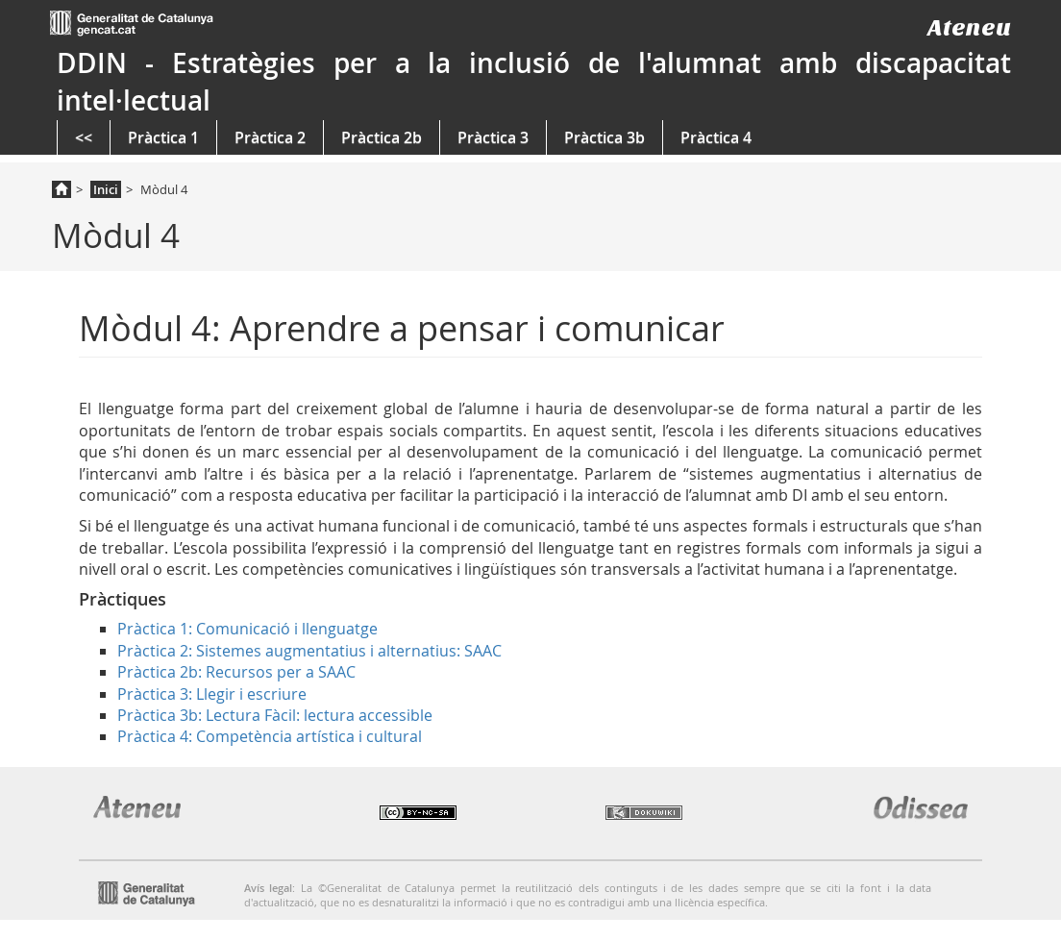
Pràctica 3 (493, 137)
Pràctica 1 (163, 137)
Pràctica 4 (716, 137)
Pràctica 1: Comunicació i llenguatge (247, 628)
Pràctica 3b (604, 137)
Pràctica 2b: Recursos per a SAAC (236, 671)
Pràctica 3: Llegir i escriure (212, 694)
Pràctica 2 (270, 137)
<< (83, 137)
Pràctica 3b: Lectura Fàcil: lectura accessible (274, 715)
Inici (105, 189)
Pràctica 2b (381, 137)
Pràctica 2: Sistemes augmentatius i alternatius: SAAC (309, 650)
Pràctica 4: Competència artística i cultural (269, 736)
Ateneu (969, 27)
